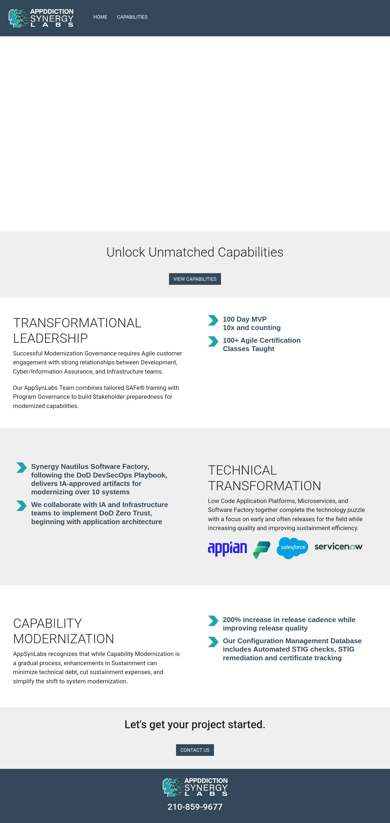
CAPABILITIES (132, 17)
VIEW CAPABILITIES (194, 279)
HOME (100, 17)
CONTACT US (194, 750)
